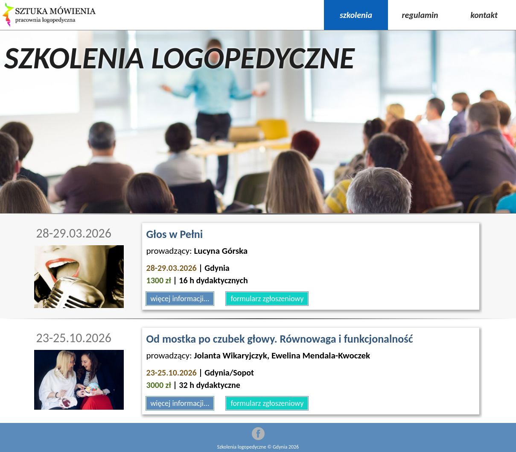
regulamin (420, 15)
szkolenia (356, 15)
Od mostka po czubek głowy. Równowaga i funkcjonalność (279, 339)
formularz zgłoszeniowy (266, 298)
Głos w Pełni (174, 234)
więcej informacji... (180, 298)
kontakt (484, 15)
